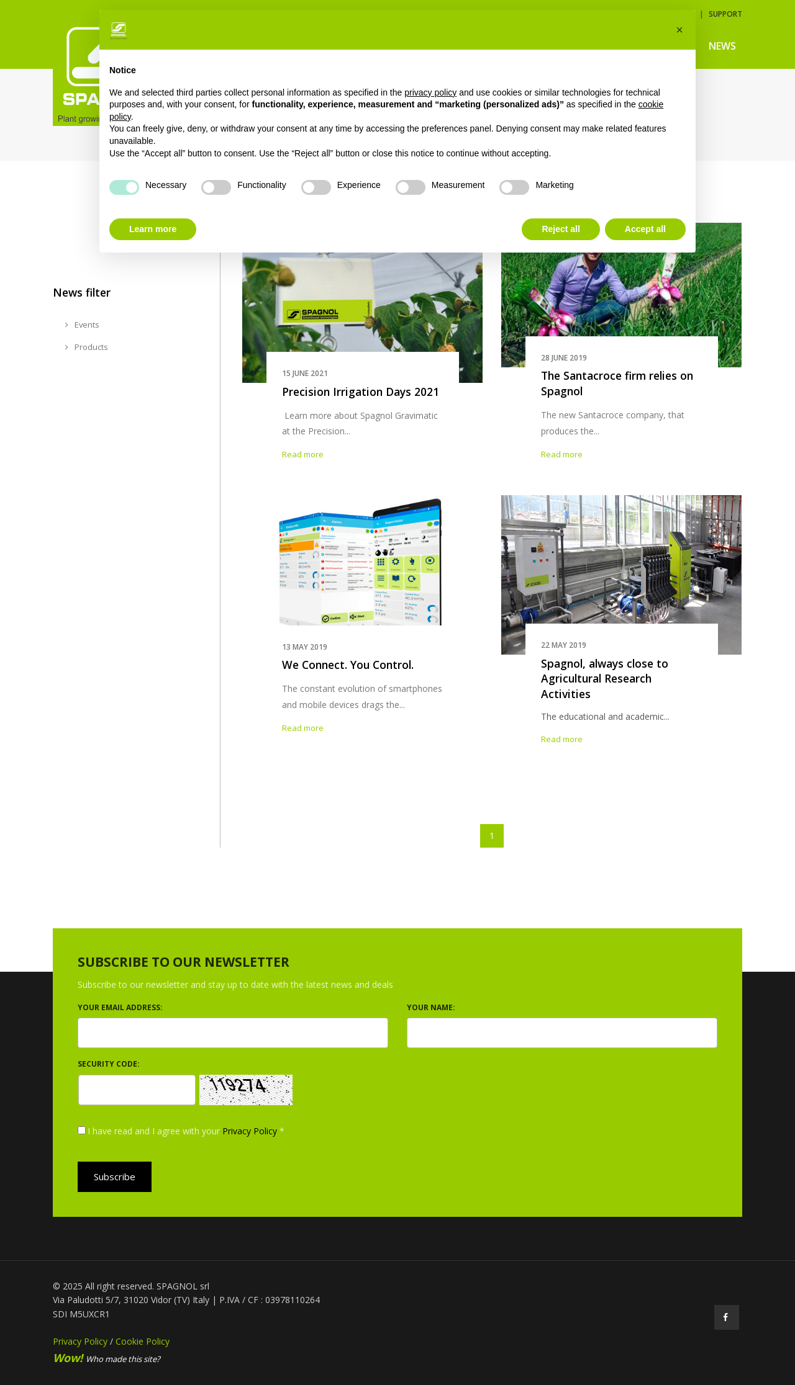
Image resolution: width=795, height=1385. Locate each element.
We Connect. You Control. (348, 664)
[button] (679, 30)
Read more (303, 454)
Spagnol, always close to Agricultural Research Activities (604, 678)
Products (86, 346)
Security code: (109, 1064)
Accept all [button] (645, 229)
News (722, 46)
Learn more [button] (152, 229)
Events (82, 324)
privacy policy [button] (430, 92)
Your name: (431, 1007)
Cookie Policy (143, 1341)
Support (725, 14)
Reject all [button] (560, 229)
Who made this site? (106, 1359)
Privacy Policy (249, 1131)
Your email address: (120, 1007)
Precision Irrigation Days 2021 (360, 391)
